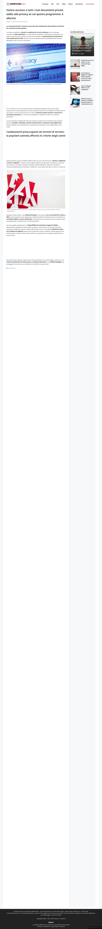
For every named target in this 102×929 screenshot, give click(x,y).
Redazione (46, 926)
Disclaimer (62, 926)
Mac (52, 4)
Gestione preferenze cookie (95, 927)
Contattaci (62, 918)
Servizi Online (90, 4)
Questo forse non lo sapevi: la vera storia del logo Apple (87, 62)
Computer (45, 4)
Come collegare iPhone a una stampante (86, 87)
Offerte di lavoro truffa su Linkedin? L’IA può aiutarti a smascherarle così (87, 101)
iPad (57, 4)
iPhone (70, 4)
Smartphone (79, 4)
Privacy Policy (54, 926)
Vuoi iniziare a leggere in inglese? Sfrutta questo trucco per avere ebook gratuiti (87, 76)
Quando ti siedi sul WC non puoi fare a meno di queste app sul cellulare (81, 48)
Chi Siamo (40, 926)
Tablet (64, 4)
